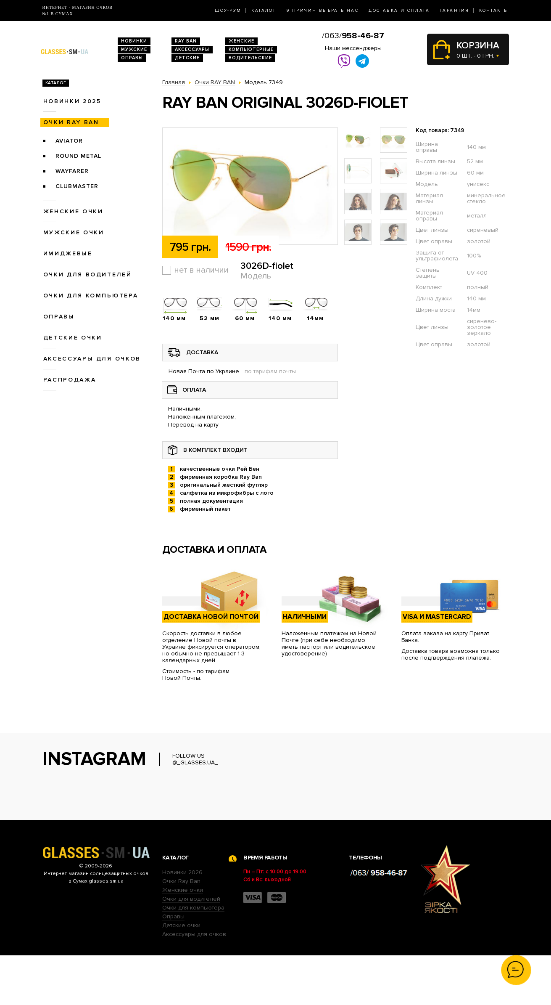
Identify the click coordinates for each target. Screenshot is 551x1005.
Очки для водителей (87, 274)
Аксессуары (192, 49)
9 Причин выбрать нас (323, 10)
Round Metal (78, 155)
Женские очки (73, 211)
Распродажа (69, 379)
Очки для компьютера (90, 295)
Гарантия (454, 10)
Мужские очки (73, 232)
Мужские (134, 49)
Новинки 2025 (72, 101)
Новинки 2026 (182, 921)
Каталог (264, 10)
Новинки (134, 41)
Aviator (69, 140)
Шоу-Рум (228, 10)
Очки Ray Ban (181, 930)
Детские (187, 58)
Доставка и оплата (399, 10)
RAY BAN (186, 41)
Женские (241, 41)
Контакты (494, 10)
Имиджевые (67, 253)
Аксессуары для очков (92, 358)
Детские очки (72, 337)
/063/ (353, 36)
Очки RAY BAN (71, 122)
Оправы (132, 58)
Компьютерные (251, 49)
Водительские (250, 58)
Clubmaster (76, 186)
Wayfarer (72, 171)
